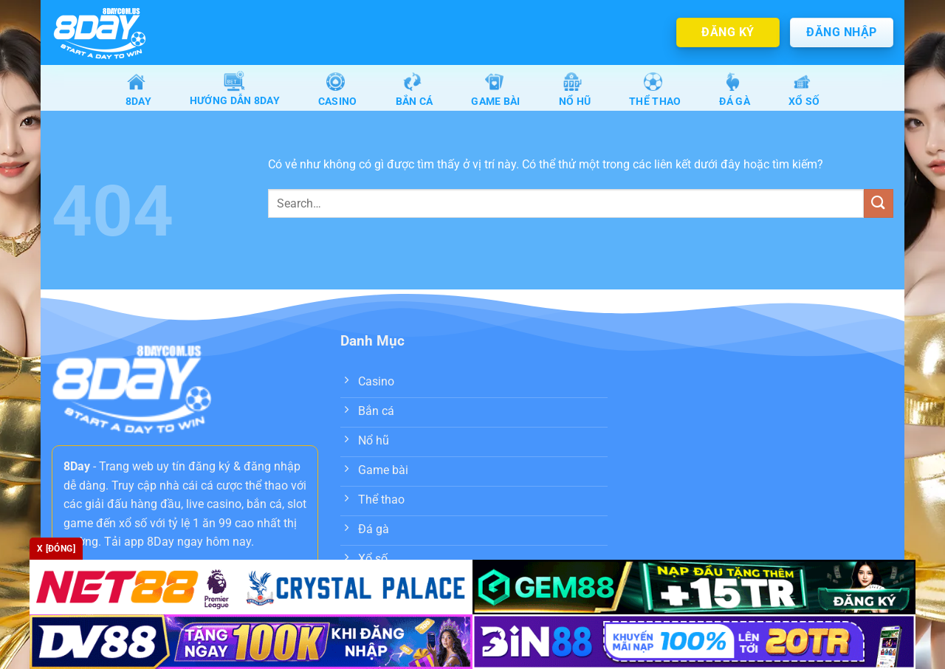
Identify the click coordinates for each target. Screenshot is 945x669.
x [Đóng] (56, 548)
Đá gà (734, 89)
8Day (138, 89)
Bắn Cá (414, 89)
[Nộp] (878, 205)
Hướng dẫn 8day (235, 90)
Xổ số (803, 89)
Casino (337, 89)
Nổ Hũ (575, 89)
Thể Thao (655, 89)
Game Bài (495, 89)
